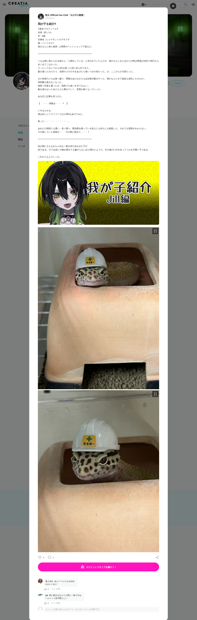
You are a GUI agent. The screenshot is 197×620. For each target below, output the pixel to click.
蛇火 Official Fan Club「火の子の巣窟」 (65, 15)
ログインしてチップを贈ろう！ (98, 567)
